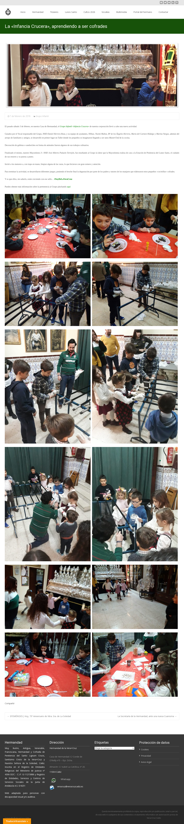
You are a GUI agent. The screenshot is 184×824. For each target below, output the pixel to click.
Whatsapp (65, 779)
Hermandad (37, 12)
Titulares (54, 12)
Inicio (23, 12)
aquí (69, 187)
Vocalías (106, 12)
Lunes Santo (71, 12)
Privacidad (146, 755)
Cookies (145, 749)
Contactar (163, 12)
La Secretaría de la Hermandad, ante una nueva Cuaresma (147, 716)
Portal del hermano (142, 12)
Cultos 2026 (89, 12)
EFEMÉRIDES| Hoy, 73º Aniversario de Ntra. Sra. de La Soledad (39, 716)
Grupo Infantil (42, 116)
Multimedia (121, 12)
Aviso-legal (146, 762)
